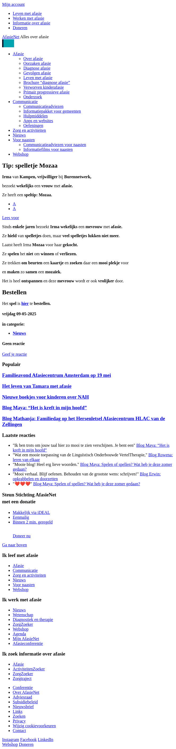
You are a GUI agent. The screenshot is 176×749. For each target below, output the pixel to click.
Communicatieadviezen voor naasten (54, 144)
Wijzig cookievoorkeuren (34, 726)
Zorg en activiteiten (29, 130)
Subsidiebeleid (25, 702)
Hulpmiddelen (35, 116)
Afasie (18, 54)
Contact (19, 730)
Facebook (28, 739)
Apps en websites (38, 120)
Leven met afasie (27, 13)
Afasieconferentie (28, 643)
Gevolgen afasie (37, 73)
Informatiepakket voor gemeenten (52, 111)
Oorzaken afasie (37, 63)
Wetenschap (23, 614)
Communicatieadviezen (43, 106)
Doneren (20, 27)
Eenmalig (21, 517)
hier (25, 303)
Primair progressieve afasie (46, 92)
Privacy (19, 721)
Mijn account (13, 4)
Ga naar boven (14, 545)
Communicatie (25, 101)
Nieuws (19, 135)
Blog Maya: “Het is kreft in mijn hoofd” (44, 407)
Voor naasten (24, 140)
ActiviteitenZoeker (29, 669)
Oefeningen (33, 125)
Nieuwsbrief (23, 706)
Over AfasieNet (26, 692)
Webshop (20, 154)
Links (17, 711)
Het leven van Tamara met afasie (36, 386)
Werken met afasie (28, 18)
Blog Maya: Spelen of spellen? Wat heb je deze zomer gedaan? (86, 484)
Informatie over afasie (31, 23)
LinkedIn (45, 739)
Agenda (19, 634)
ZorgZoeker (23, 624)
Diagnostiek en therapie (33, 619)
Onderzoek (32, 97)
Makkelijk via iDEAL (31, 512)
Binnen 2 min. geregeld (33, 522)
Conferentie (23, 687)
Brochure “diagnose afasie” (46, 82)
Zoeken (19, 716)
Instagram (10, 739)
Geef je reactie (14, 354)
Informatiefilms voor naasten (48, 149)
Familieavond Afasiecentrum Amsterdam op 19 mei (56, 375)
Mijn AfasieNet (26, 638)
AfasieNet (10, 37)
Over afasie (33, 58)
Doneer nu (22, 536)
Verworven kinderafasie (43, 87)
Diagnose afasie (36, 68)
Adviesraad (22, 697)
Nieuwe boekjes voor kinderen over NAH (45, 397)
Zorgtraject (22, 678)
